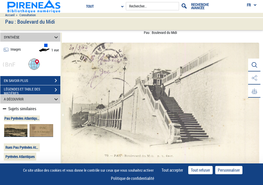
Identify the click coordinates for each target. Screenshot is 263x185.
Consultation (28, 15)
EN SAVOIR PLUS (32, 80)
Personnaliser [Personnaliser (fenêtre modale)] (229, 170)
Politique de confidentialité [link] (132, 178)
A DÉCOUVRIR (32, 99)
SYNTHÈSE (32, 37)
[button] (34, 63)
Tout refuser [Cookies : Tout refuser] (200, 170)
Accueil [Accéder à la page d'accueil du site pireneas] (10, 15)
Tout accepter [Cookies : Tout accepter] (172, 170)
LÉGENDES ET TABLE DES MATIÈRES (32, 90)
